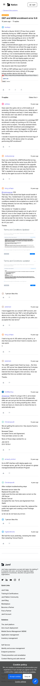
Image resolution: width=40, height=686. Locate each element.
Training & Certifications (9, 593)
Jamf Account (6, 614)
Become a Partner (7, 607)
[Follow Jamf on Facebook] (19, 580)
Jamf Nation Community (9, 597)
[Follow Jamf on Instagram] (15, 580)
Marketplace (5, 604)
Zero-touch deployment (9, 628)
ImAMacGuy (9, 392)
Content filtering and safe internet (13, 658)
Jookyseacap (9, 156)
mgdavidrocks (10, 532)
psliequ (7, 104)
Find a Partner (6, 611)
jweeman (8, 307)
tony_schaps (9, 188)
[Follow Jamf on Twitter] (2, 580)
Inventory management (9, 638)
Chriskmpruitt (9, 422)
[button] (4, 5)
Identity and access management (13, 648)
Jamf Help (5, 590)
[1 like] (10, 293)
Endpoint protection (8, 652)
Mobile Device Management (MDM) (13, 631)
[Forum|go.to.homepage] (12, 4)
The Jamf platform (7, 624)
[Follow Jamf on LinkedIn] (7, 580)
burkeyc (7, 27)
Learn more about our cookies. (25, 672)
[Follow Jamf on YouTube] (11, 580)
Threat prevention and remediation (13, 655)
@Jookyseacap (7, 192)
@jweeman (5, 396)
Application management (10, 635)
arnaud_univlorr (10, 459)
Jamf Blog (5, 600)
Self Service (5, 645)
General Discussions (10, 10)
